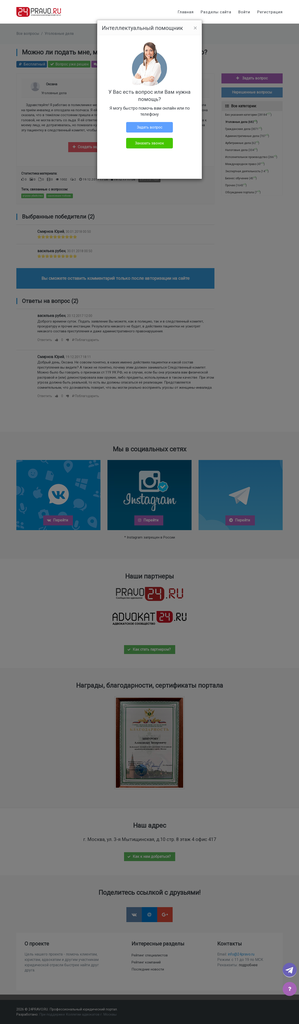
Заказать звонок (149, 143)
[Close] (195, 28)
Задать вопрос (149, 127)
